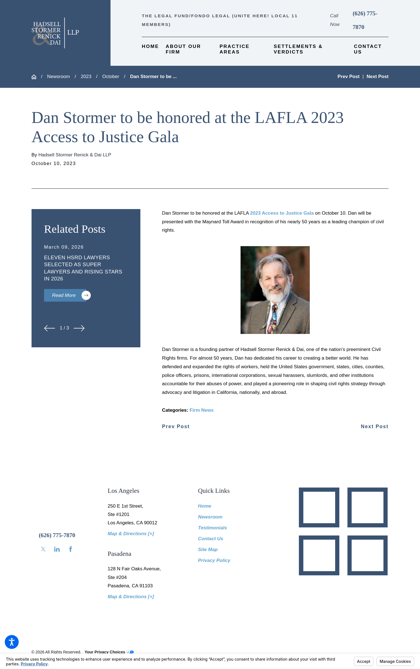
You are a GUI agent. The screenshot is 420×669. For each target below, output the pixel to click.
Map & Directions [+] (131, 533)
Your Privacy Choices (109, 652)
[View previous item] (49, 328)
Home (205, 506)
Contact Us (210, 538)
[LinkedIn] (57, 549)
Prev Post (176, 426)
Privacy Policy (214, 560)
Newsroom (58, 76)
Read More (69, 295)
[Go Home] (36, 76)
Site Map (208, 549)
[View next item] (79, 328)
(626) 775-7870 (365, 20)
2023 (86, 76)
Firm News (201, 410)
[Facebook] (70, 549)
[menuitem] (150, 49)
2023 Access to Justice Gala (282, 213)
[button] (12, 642)
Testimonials (212, 527)
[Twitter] (43, 549)
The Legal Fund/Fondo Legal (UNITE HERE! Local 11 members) (220, 20)
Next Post (374, 426)
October (110, 76)
